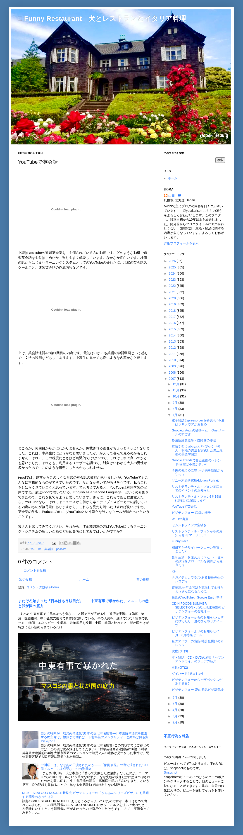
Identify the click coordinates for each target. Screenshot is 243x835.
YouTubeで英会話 (184, 506)
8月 (175, 409)
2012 (173, 347)
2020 (173, 298)
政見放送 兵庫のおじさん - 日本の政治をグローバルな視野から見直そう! (198, 561)
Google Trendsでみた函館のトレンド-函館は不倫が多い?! (196, 462)
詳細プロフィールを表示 (181, 243)
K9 (174, 571)
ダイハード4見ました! (187, 673)
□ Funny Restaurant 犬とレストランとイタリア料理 (102, 18)
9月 (175, 402)
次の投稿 (25, 579)
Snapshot (170, 772)
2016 (173, 323)
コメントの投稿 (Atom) (42, 587)
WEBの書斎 (180, 519)
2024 (173, 273)
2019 (173, 304)
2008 (173, 372)
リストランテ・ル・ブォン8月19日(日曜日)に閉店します (196, 498)
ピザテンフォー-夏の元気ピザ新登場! (198, 689)
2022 (173, 285)
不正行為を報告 (176, 736)
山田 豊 (174, 195)
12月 (176, 384)
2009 (173, 366)
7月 (175, 415)
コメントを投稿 (35, 570)
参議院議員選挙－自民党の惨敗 (194, 440)
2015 (173, 329)
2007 (173, 378)
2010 (173, 360)
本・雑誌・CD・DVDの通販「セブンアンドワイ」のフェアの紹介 (198, 659)
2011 (173, 354)
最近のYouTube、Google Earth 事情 (197, 597)
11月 (176, 390)
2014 (173, 335)
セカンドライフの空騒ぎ (189, 525)
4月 (175, 710)
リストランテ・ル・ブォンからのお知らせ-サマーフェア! (197, 533)
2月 (175, 722)
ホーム (84, 579)
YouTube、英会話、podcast (48, 549)
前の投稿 (142, 579)
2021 (173, 292)
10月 (176, 396)
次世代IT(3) (180, 651)
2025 (173, 267)
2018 (173, 310)
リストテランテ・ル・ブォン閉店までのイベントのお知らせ (197, 488)
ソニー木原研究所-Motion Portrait (195, 480)
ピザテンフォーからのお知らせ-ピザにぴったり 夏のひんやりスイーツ (198, 621)
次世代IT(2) (180, 667)
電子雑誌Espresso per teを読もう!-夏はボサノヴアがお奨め (198, 422)
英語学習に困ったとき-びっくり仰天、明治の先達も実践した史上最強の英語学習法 (197, 450)
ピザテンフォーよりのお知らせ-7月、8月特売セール (195, 633)
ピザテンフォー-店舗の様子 (191, 512)
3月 (175, 716)
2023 (173, 279)
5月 (175, 704)
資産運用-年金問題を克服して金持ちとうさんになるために (198, 589)
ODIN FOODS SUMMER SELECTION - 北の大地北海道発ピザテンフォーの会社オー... (198, 607)
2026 (173, 261)
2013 (173, 341)
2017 (173, 317)
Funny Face (180, 541)
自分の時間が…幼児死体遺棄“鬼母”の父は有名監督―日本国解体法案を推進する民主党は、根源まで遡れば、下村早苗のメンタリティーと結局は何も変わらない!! (94, 737)
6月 (175, 697)
